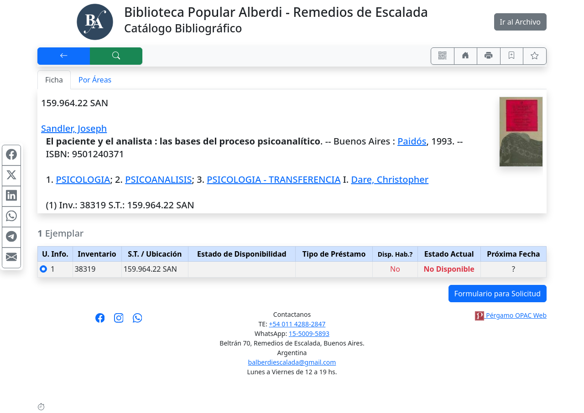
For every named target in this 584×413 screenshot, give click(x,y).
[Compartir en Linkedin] (11, 196)
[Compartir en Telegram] (11, 237)
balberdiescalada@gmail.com (292, 362)
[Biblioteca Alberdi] (95, 21)
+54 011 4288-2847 (297, 324)
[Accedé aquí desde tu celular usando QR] (442, 56)
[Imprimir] (489, 56)
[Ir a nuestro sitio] (466, 56)
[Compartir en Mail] (11, 258)
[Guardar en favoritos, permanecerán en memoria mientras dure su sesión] (512, 56)
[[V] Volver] (63, 56)
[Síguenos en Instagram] (118, 321)
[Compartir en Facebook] (11, 155)
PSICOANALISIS (158, 179)
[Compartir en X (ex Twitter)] (11, 175)
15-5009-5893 (309, 333)
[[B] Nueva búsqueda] (116, 56)
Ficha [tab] (54, 80)
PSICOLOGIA (83, 179)
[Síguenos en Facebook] (100, 321)
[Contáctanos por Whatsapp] (137, 321)
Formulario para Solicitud (497, 294)
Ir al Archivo (520, 22)
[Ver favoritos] (535, 56)
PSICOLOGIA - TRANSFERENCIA (273, 179)
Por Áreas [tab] (94, 80)
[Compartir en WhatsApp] (11, 216)
